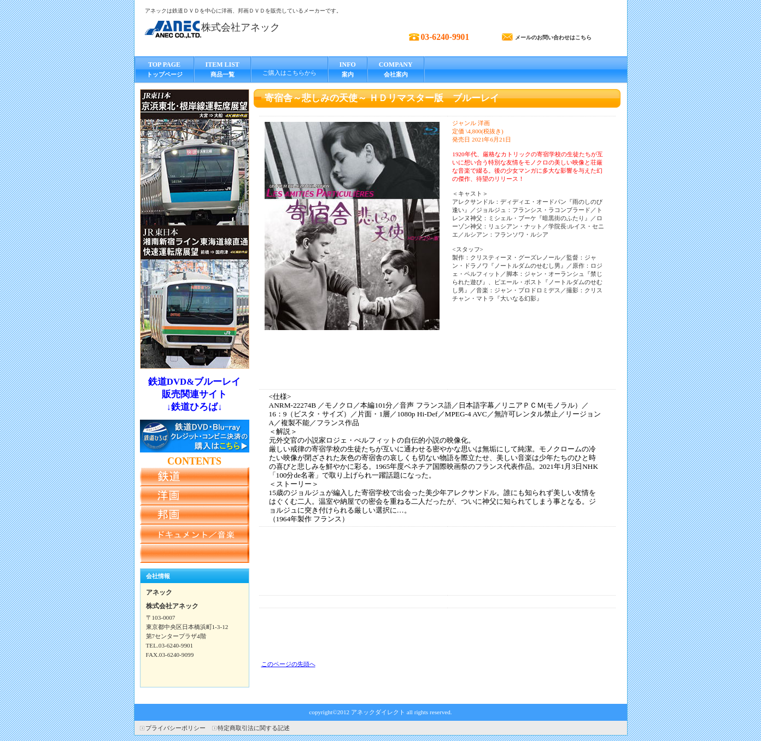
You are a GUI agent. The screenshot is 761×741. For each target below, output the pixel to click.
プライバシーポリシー (175, 728)
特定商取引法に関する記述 (254, 728)
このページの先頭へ (288, 664)
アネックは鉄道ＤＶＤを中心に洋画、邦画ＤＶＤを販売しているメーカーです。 (243, 11)
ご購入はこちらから (289, 72)
